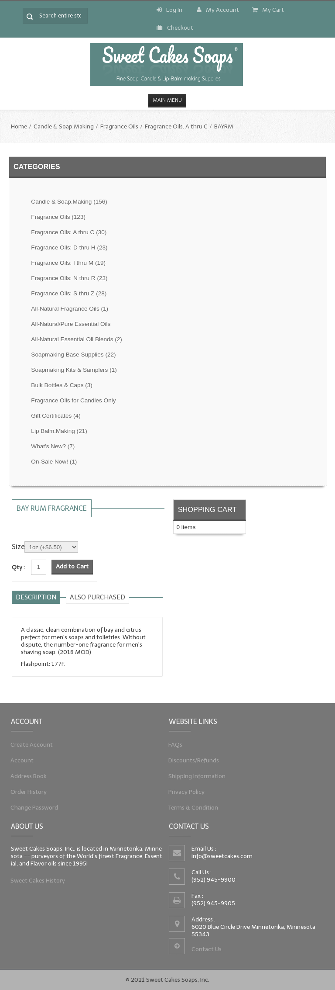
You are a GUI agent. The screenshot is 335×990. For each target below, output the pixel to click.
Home (19, 126)
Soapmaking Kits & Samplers (73, 370)
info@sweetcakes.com (220, 855)
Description (36, 597)
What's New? (53, 446)
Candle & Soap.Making (64, 126)
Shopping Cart (207, 509)
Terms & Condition (191, 810)
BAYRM (223, 126)
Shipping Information (194, 776)
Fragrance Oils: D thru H (69, 247)
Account (19, 760)
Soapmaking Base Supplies (73, 354)
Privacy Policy (183, 793)
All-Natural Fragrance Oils (69, 308)
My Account (218, 10)
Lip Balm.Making (59, 431)
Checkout (175, 27)
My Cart (268, 10)
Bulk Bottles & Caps (61, 385)
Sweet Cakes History (36, 882)
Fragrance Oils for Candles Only (73, 400)
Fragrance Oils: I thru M (68, 263)
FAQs (171, 743)
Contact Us (205, 951)
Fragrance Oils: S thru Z (68, 293)
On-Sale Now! (54, 461)
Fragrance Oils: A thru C (176, 126)
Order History (26, 793)
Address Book (26, 776)
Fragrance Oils (119, 126)
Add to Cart (72, 566)
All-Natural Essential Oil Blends (76, 339)
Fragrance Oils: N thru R (69, 278)
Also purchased (97, 597)
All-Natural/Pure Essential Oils (70, 324)
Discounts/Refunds (191, 760)
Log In (169, 10)
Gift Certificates (55, 415)
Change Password (32, 810)
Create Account (29, 743)
